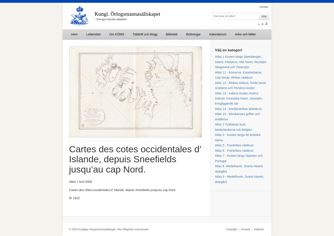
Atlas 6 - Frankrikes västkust (234, 150)
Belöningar (193, 34)
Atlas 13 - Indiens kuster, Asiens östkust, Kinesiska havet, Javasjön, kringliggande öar (238, 98)
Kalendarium (217, 34)
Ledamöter (93, 34)
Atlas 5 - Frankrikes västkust (234, 145)
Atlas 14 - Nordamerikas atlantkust (238, 109)
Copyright (231, 229)
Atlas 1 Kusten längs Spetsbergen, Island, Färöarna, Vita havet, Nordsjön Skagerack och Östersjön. (240, 62)
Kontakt (264, 7)
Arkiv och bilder (245, 34)
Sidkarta (259, 229)
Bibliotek (171, 34)
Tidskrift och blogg (145, 34)
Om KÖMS (116, 34)
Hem (74, 34)
